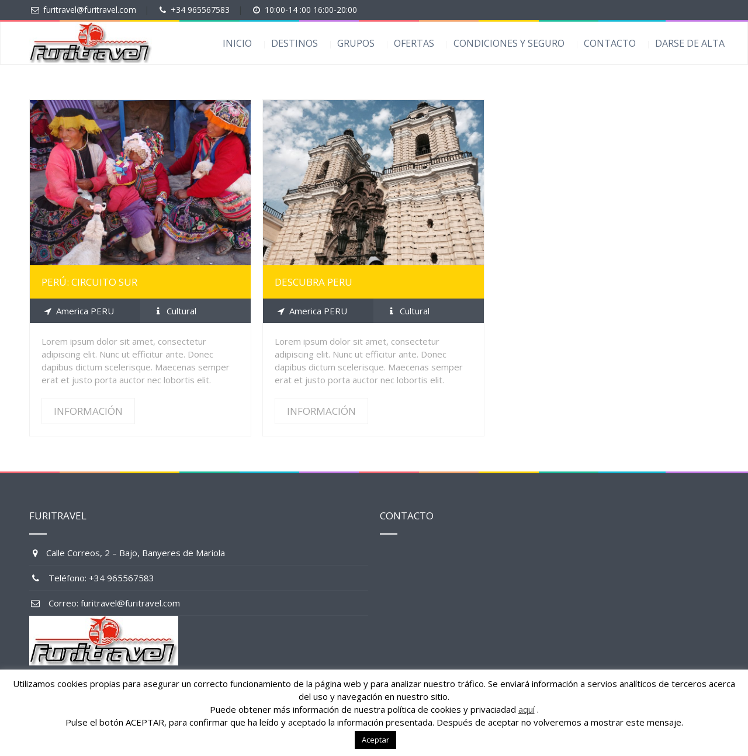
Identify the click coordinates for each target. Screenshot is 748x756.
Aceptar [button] (375, 739)
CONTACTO (610, 43)
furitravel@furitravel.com (89, 9)
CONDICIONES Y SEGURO (509, 43)
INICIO (237, 43)
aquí (526, 709)
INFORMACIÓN (88, 411)
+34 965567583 (200, 9)
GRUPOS (356, 43)
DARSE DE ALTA (690, 43)
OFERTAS (414, 43)
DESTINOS (294, 43)
